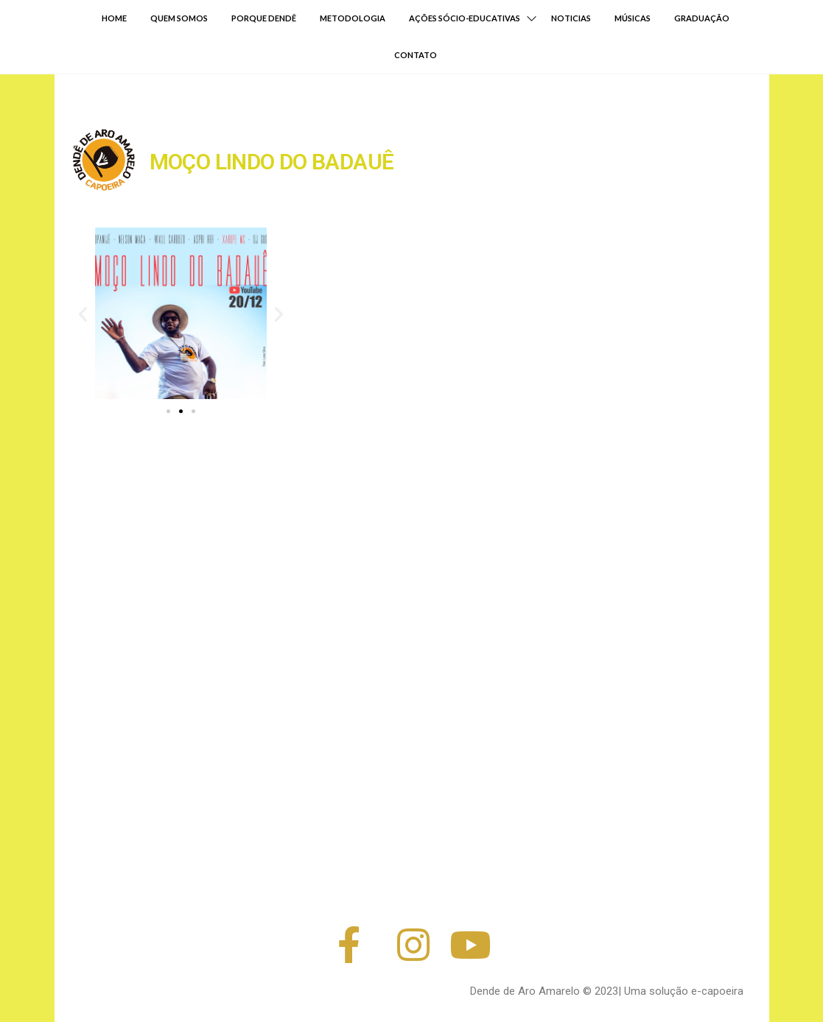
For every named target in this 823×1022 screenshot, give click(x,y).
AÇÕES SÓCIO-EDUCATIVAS (464, 18)
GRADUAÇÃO (701, 18)
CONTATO (415, 55)
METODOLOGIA (352, 18)
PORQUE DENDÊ (263, 18)
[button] (83, 313)
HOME (114, 18)
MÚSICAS (632, 18)
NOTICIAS (571, 18)
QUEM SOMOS (179, 18)
